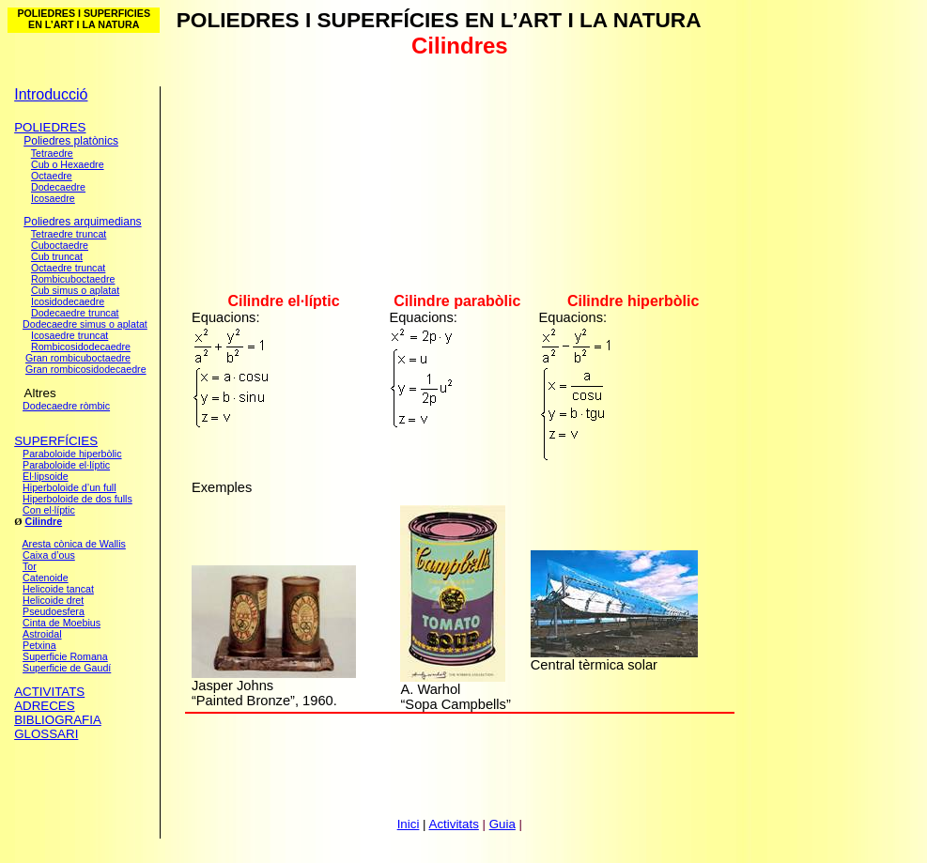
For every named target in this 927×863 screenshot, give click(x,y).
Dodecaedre (58, 187)
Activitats (454, 824)
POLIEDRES (49, 127)
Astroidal (42, 634)
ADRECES (44, 706)
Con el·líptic (49, 510)
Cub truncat (57, 256)
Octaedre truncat (68, 267)
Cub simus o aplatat (75, 290)
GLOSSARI (46, 734)
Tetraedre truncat (69, 233)
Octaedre (51, 175)
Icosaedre (53, 198)
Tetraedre (52, 153)
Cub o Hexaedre (67, 164)
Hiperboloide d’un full (69, 487)
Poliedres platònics (70, 140)
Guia (502, 824)
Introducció (50, 94)
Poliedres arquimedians (82, 221)
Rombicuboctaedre (73, 279)
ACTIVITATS (49, 692)
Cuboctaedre (59, 245)
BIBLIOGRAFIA (57, 720)
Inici (408, 824)
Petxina (39, 645)
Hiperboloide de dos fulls (77, 498)
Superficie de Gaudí (67, 667)
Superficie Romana (65, 656)
